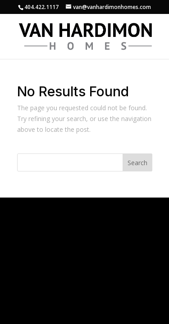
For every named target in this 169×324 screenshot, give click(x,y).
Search (137, 162)
